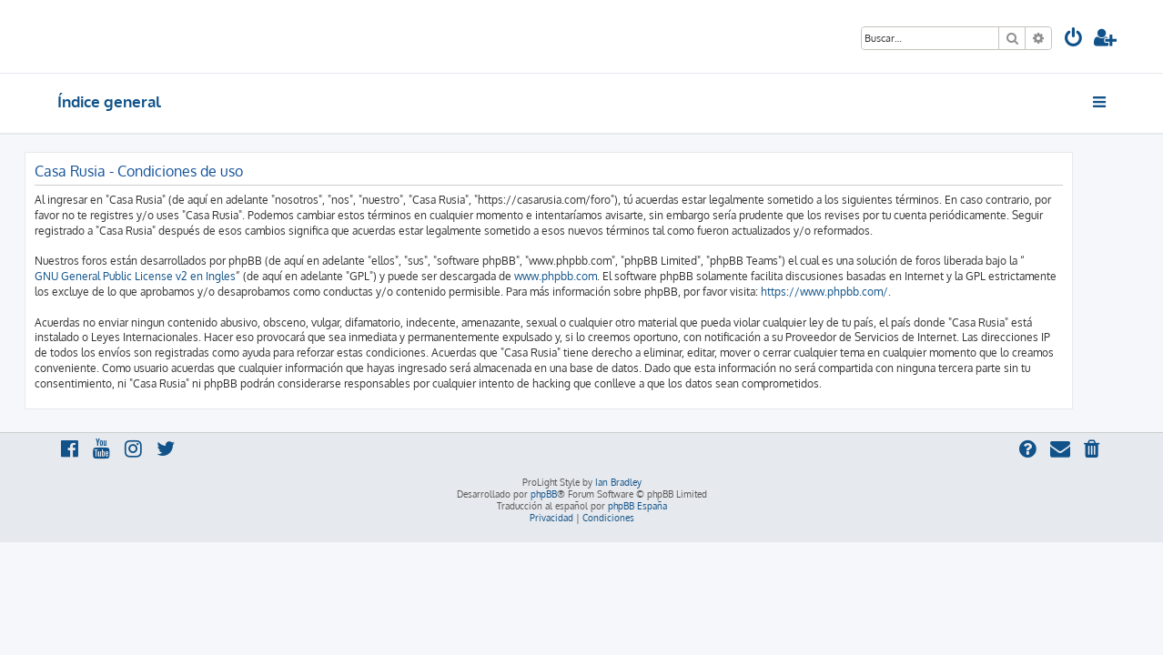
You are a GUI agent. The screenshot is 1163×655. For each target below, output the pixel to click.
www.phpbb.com (588, 276)
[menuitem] (1074, 39)
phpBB (544, 494)
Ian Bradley (618, 482)
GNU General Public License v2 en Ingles (167, 276)
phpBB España (637, 505)
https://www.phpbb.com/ (857, 291)
